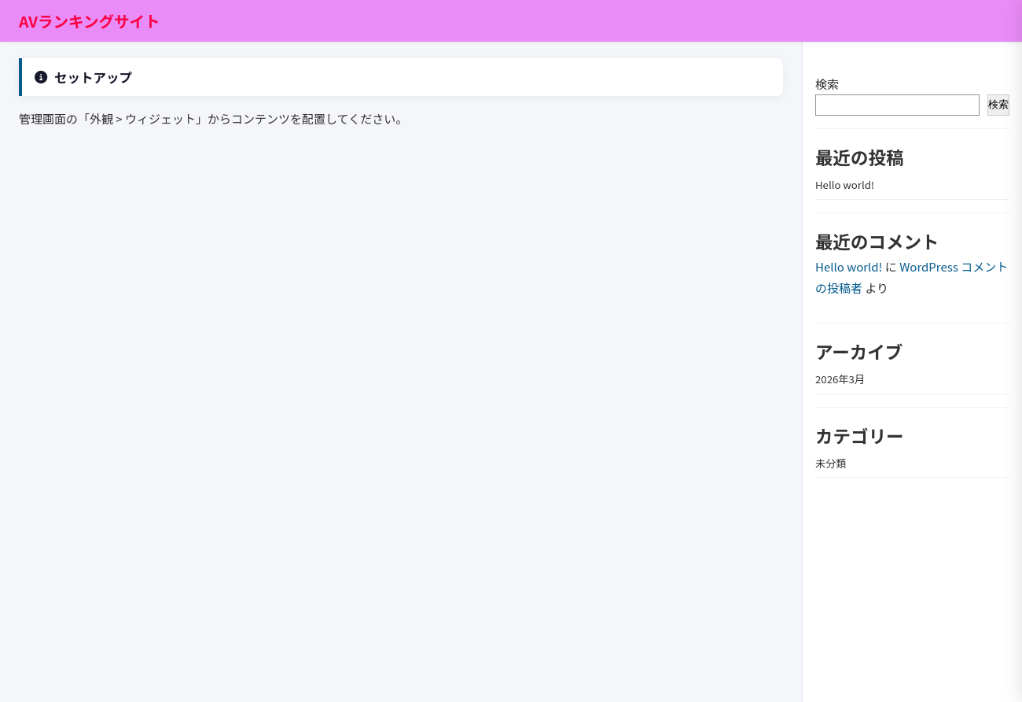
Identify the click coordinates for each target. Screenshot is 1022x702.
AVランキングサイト (89, 20)
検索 (827, 84)
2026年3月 (840, 378)
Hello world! (844, 184)
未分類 (831, 463)
